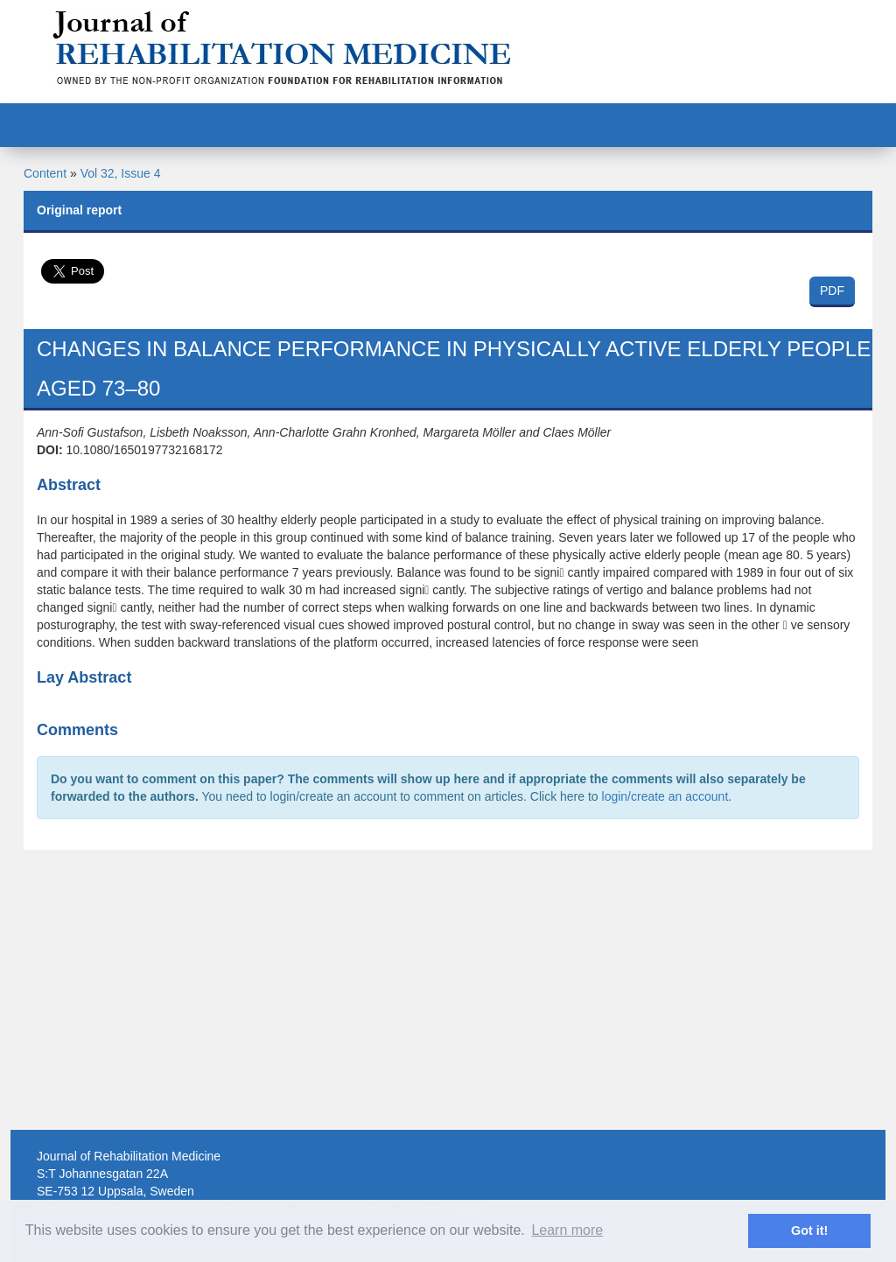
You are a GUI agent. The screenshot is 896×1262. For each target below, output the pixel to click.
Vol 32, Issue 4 (120, 173)
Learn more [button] (567, 1230)
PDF (832, 291)
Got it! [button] (809, 1230)
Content (45, 173)
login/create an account (665, 796)
